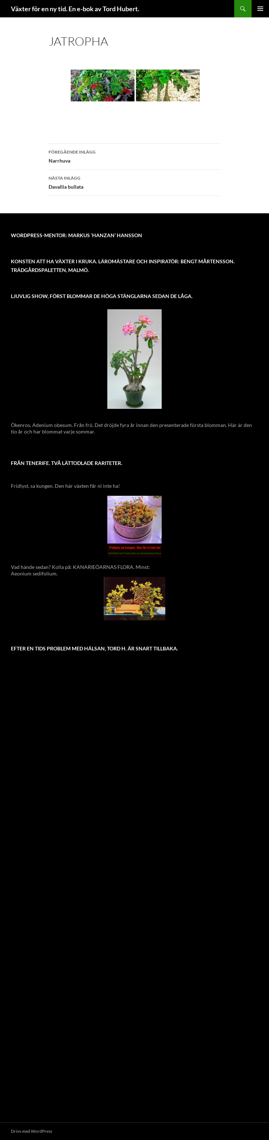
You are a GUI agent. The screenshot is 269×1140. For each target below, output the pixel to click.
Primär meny (260, 8)
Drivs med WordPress (31, 1131)
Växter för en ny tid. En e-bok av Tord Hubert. (75, 9)
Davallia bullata (134, 182)
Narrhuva (134, 156)
